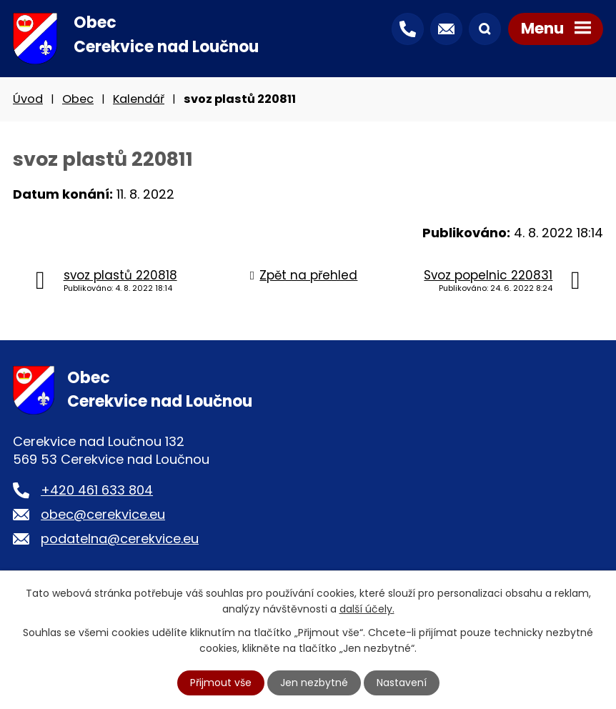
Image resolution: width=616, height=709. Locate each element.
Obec (78, 99)
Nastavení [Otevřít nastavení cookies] (402, 682)
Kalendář (138, 99)
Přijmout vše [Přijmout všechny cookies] (221, 682)
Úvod (28, 99)
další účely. (366, 609)
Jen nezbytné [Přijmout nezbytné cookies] (314, 682)
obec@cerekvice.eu (103, 514)
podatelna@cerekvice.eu (120, 538)
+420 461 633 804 (97, 490)
